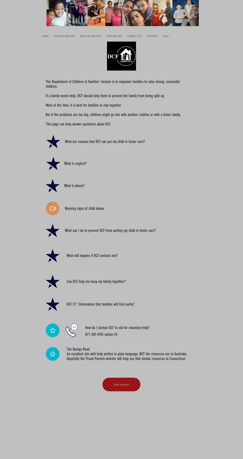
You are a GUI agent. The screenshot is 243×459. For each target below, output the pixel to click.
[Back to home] (121, 384)
